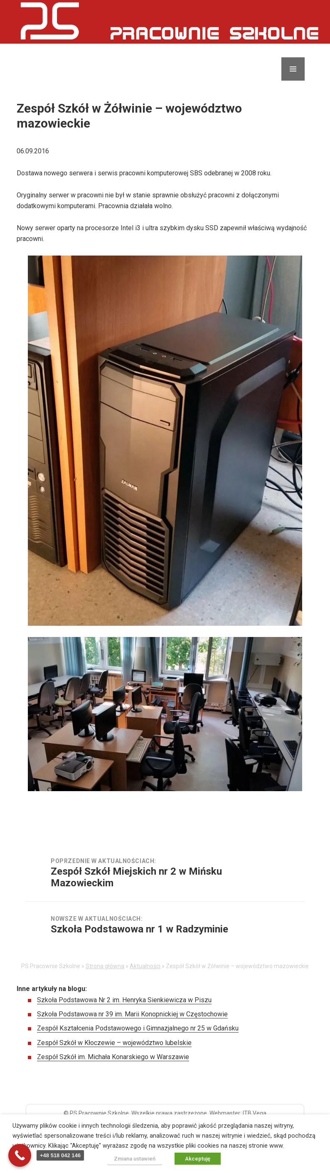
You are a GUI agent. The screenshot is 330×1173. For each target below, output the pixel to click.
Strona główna (105, 966)
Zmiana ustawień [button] (134, 1159)
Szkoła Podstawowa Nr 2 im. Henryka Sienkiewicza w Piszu (124, 1000)
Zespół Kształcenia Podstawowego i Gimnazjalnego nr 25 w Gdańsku (138, 1028)
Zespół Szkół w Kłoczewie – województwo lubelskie (114, 1043)
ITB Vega (254, 1113)
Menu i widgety (293, 80)
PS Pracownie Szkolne (99, 1113)
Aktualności (145, 966)
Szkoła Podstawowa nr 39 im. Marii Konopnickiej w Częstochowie (132, 1014)
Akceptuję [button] (197, 1159)
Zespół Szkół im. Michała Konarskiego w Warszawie (113, 1057)
